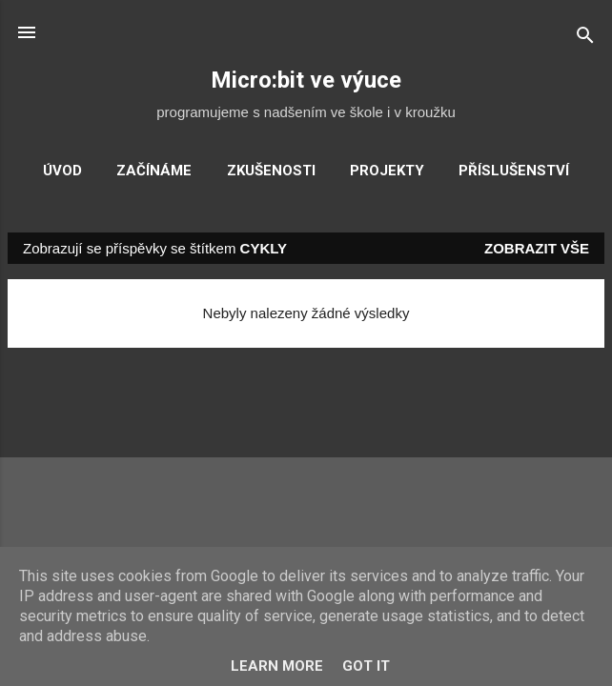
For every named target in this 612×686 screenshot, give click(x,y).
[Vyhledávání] (585, 39)
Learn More (277, 666)
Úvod (62, 170)
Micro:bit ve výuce (306, 80)
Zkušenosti (271, 170)
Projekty (387, 170)
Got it (366, 666)
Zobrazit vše (536, 248)
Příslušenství (514, 170)
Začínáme (154, 170)
